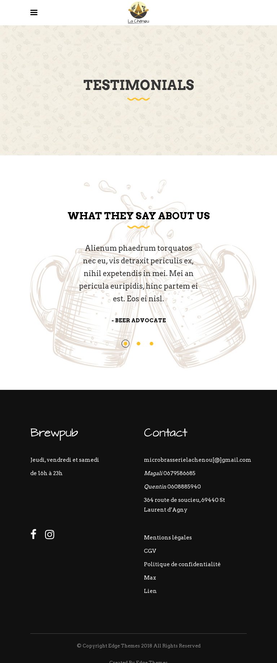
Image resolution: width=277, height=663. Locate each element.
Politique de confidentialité (182, 564)
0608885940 (184, 486)
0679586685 (179, 473)
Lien (150, 591)
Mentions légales (168, 537)
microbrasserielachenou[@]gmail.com (197, 460)
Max (150, 577)
